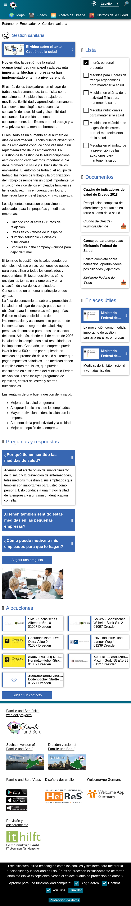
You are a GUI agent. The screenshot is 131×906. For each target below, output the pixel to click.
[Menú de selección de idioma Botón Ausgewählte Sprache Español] (109, 3)
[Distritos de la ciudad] (108, 15)
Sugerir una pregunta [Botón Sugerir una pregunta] (27, 560)
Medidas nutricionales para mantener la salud (103, 112)
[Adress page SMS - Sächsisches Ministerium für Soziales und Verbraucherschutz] (32, 625)
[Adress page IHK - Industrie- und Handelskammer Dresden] (98, 644)
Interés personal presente (98, 64)
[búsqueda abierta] (126, 3)
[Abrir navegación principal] (5, 5)
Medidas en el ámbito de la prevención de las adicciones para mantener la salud (104, 152)
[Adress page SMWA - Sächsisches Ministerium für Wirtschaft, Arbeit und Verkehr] (98, 625)
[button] (38, 458)
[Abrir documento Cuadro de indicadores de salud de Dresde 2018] (105, 208)
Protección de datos (64, 900)
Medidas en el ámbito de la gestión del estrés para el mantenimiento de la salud (104, 130)
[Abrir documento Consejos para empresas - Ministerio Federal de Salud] (105, 262)
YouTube (56, 890)
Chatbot (111, 883)
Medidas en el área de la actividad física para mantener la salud (104, 97)
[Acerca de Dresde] (68, 15)
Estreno (8, 24)
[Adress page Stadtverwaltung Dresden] (32, 663)
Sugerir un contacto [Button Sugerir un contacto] (27, 695)
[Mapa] (17, 15)
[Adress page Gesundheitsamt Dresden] (32, 644)
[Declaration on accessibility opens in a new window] (93, 3)
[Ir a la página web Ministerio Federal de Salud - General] (105, 325)
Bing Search (86, 883)
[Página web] (13, 9)
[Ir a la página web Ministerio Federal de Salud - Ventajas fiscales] (105, 360)
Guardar (75, 890)
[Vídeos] (38, 15)
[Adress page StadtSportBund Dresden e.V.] (32, 681)
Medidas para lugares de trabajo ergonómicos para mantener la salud (105, 80)
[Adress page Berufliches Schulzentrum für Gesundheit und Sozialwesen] (98, 663)
